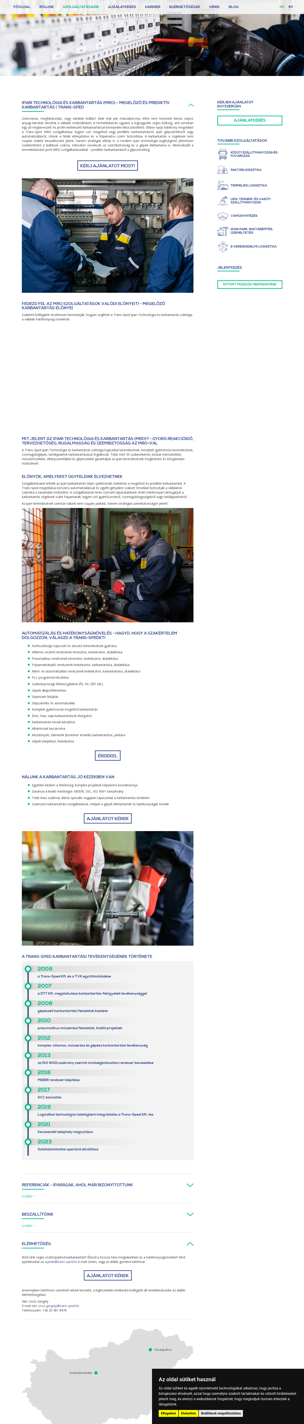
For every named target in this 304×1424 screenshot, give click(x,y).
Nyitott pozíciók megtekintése (249, 285)
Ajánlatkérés (122, 7)
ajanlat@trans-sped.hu (61, 1262)
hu (282, 7)
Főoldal (22, 7)
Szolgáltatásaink (81, 7)
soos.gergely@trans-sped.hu (58, 1306)
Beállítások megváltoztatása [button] (221, 1413)
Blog (234, 7)
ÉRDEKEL (108, 756)
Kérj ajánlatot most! (107, 166)
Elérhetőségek (184, 7)
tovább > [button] (28, 1196)
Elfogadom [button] (168, 1413)
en (291, 7)
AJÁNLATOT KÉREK (108, 819)
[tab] (107, 106)
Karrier (152, 7)
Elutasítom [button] (188, 1413)
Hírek (214, 7)
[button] (107, 105)
